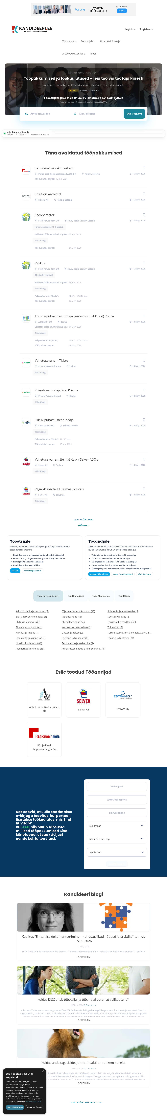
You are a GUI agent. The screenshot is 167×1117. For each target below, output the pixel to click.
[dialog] (24, 1091)
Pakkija (40, 263)
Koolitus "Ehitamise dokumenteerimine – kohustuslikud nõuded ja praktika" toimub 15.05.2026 (38, 940)
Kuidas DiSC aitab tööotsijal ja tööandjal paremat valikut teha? (83, 935)
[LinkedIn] (43, 1046)
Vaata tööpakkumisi (77, 1074)
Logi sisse (130, 29)
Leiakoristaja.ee (23, 1055)
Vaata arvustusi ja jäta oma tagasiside (128, 1087)
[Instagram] (36, 1046)
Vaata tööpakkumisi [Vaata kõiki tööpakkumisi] (32, 570)
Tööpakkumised (118, 1043)
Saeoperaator (44, 215)
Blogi (93, 53)
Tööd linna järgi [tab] (76, 593)
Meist (114, 1056)
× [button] (43, 1071)
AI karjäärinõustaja (110, 41)
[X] (28, 1046)
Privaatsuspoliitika (119, 1075)
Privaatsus (113, 1102)
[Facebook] (21, 1046)
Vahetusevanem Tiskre (51, 360)
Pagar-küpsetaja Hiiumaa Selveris (59, 489)
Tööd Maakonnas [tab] (102, 593)
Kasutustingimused (119, 1068)
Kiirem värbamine (77, 1049)
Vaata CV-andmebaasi (123, 574)
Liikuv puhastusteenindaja (54, 420)
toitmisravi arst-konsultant (54, 168)
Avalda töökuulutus (99, 574)
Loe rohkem (38, 952)
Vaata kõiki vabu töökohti (83, 520)
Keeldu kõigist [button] (34, 1107)
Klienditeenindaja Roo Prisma (56, 390)
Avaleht (115, 1037)
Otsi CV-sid (75, 1043)
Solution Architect (48, 194)
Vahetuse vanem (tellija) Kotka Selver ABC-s (66, 459)
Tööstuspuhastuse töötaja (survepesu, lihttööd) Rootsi (74, 316)
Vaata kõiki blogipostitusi (85, 971)
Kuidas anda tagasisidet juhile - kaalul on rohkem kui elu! (128, 935)
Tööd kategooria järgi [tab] (47, 593)
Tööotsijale (68, 41)
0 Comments (90, 945)
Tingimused (123, 1102)
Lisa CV (15, 570)
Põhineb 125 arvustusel (83, 90)
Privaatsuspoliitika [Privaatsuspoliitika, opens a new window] (33, 1101)
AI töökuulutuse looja (73, 53)
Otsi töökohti (134, 113)
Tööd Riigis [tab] (126, 593)
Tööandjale (87, 41)
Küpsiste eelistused (140, 1102)
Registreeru (146, 29)
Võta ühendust (144, 574)
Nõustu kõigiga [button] (15, 1107)
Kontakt (115, 1062)
